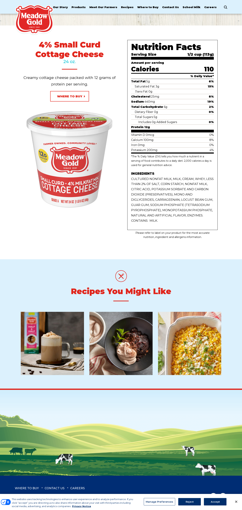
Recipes (127, 7)
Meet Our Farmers (103, 7)
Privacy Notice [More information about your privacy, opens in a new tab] (81, 508)
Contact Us (170, 7)
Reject (190, 503)
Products (79, 7)
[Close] (236, 503)
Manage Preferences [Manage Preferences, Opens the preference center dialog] (159, 503)
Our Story (60, 7)
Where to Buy (147, 7)
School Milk (191, 7)
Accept (215, 503)
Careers (210, 7)
